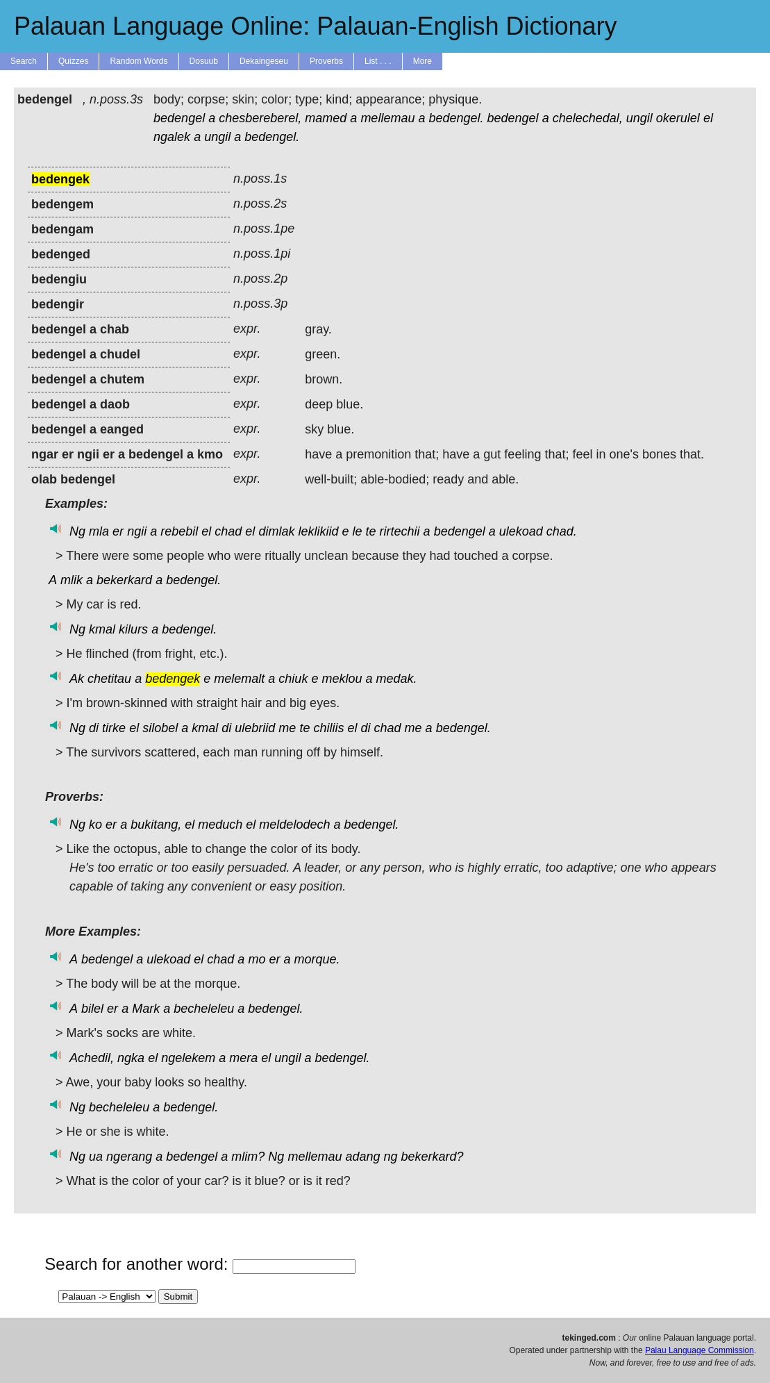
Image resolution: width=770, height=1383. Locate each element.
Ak (76, 679)
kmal (102, 629)
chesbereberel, (260, 118)
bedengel (179, 118)
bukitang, (156, 824)
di (94, 728)
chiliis (328, 728)
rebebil (179, 531)
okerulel (678, 118)
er (118, 531)
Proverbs (326, 61)
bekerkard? (432, 1156)
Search (23, 61)
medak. (396, 679)
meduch (220, 824)
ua (96, 1156)
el (708, 118)
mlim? (248, 1156)
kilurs (133, 629)
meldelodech (294, 824)
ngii (137, 531)
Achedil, (91, 1058)
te (371, 531)
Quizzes (73, 61)
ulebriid (255, 728)
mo (256, 959)
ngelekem (188, 1058)
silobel (160, 728)
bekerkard (124, 580)
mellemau (387, 118)
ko (95, 824)
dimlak (276, 531)
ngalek (171, 137)
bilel (92, 1009)
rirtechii (400, 531)
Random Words (138, 61)
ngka (130, 1058)
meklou (341, 679)
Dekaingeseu (264, 61)
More (422, 61)
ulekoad (521, 531)
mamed (325, 118)
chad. (561, 531)
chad (228, 531)
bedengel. (455, 118)
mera (243, 1058)
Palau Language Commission (699, 1350)
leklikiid (318, 531)
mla (99, 531)
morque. (317, 959)
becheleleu (204, 1009)
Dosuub (204, 61)
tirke (114, 728)
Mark (146, 1009)
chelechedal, (588, 118)
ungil (639, 118)
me (287, 728)
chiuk (293, 679)
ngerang (129, 1156)
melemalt (239, 679)
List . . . (378, 61)
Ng (77, 531)
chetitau (109, 679)
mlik (71, 580)
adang (362, 1156)
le (357, 531)
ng (391, 1156)
